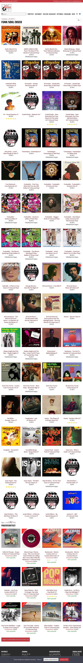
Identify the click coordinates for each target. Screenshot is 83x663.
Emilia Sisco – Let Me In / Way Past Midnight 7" (72, 591)
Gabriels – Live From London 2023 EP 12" (11, 591)
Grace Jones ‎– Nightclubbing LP (51, 352)
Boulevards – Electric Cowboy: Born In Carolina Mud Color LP (51, 554)
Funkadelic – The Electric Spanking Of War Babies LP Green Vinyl (31, 253)
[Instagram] (77, 655)
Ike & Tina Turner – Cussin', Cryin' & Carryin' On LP (11, 387)
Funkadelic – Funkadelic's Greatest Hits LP (72, 185)
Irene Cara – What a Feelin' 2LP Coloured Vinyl (72, 451)
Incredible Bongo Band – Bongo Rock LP (31, 451)
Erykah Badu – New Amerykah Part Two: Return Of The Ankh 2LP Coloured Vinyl (51, 117)
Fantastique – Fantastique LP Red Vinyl (52, 152)
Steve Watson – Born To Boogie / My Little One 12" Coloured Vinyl (31, 592)
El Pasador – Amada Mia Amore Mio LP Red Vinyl (52, 84)
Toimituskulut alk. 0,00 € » (9, 1)
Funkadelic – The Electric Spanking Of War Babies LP (11, 252)
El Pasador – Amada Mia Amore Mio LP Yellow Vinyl (72, 84)
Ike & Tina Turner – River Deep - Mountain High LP (31, 387)
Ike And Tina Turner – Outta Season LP (72, 387)
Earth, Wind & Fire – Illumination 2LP (11, 50)
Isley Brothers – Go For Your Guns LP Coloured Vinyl (51, 482)
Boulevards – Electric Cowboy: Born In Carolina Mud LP (72, 554)
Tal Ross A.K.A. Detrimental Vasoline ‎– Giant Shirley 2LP (72, 626)
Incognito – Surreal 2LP (10, 450)
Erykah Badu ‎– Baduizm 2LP (31, 114)
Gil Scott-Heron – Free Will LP (51, 286)
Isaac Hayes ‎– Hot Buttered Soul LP (11, 482)
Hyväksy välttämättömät (51, 659)
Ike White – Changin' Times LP (11, 419)
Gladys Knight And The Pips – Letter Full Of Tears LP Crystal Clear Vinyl (31, 353)
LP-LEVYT (11, 19)
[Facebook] (74, 655)
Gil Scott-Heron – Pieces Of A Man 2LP (72, 287)
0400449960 (56, 654)
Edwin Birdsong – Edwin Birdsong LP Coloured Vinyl (72, 50)
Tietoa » (39, 660)
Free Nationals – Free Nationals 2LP (11, 185)
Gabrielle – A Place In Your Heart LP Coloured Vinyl (10, 287)
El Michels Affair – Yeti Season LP (11, 84)
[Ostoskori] (77, 14)
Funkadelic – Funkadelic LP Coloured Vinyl (51, 185)
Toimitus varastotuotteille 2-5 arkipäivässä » (67, 1)
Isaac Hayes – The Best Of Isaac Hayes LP (31, 482)
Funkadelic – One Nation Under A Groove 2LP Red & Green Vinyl (72, 219)
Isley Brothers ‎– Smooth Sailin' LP (72, 482)
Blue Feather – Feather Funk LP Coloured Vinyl (51, 626)
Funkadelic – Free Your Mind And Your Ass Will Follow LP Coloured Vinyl (31, 186)
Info (73, 14)
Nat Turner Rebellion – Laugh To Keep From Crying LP (10, 626)
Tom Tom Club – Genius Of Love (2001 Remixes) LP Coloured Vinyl (31, 627)
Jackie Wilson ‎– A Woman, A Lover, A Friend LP (31, 515)
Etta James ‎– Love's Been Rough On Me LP (11, 152)
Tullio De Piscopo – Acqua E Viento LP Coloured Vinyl (10, 553)
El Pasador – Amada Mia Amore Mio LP (31, 84)
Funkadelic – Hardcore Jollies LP (11, 218)
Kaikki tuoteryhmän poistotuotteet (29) (16, 639)
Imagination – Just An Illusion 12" (31, 419)
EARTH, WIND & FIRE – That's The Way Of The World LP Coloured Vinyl (31, 51)
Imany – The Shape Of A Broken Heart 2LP (52, 419)
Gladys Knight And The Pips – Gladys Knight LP (10, 352)
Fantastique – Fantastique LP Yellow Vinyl (72, 152)
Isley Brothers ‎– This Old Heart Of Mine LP (11, 515)
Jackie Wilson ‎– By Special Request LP (52, 515)
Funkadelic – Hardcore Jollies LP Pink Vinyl (31, 218)
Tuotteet (30, 14)
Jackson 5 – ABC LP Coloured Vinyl (72, 515)
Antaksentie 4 (5, 654)
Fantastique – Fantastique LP (31, 151)
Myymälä (60, 14)
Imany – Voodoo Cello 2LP (72, 418)
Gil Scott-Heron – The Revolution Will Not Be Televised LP (31, 318)
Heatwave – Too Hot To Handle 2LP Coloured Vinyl (72, 352)
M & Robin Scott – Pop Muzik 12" (52, 591)
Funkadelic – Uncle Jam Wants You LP (52, 252)
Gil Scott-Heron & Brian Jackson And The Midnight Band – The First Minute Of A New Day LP (51, 319)
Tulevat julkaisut (49, 14)
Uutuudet (38, 14)
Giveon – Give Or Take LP (72, 317)
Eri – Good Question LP (10, 114)
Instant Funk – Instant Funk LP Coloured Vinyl (51, 451)
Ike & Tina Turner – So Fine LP (51, 387)
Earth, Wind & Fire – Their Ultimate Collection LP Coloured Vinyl (52, 51)
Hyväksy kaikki (64, 659)
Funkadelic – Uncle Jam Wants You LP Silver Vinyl (72, 252)
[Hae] (13, 14)
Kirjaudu (67, 14)
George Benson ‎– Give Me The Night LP (31, 287)
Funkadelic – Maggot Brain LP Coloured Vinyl (51, 218)
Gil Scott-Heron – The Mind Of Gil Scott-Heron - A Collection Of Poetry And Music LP (10, 319)
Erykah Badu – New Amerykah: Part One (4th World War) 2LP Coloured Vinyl (72, 117)
